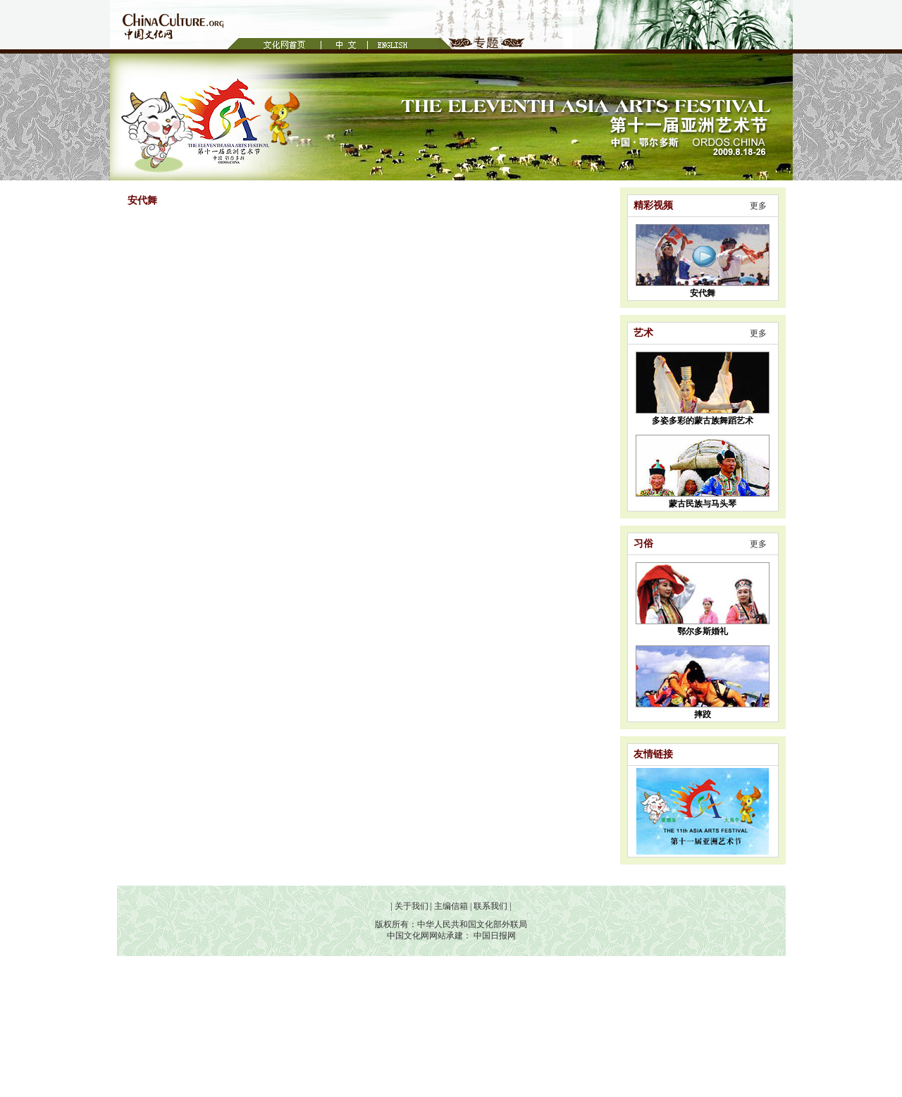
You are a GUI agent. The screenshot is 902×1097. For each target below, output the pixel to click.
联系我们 (490, 906)
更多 (758, 206)
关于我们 (411, 906)
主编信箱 (451, 906)
